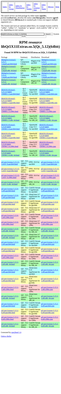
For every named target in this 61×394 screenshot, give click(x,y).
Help (57, 7)
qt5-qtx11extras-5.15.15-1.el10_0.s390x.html (10, 176)
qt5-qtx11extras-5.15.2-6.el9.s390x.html (10, 318)
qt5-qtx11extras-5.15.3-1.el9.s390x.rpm (49, 257)
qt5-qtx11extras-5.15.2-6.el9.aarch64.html (10, 305)
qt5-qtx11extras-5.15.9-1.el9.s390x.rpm (49, 216)
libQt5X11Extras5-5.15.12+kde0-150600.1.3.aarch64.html (10, 92)
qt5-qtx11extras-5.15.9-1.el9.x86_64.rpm (49, 230)
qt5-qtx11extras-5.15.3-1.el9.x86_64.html (10, 263)
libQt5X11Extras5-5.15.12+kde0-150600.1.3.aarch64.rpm (48, 92)
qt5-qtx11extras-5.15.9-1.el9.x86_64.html (10, 230)
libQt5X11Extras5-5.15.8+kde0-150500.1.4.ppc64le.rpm (48, 136)
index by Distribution (20, 7)
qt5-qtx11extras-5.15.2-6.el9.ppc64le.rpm (49, 312)
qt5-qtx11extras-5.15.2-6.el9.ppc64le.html (10, 312)
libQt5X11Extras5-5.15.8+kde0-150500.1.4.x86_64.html (10, 153)
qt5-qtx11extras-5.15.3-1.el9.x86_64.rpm (49, 263)
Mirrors (51, 7)
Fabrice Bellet (6, 336)
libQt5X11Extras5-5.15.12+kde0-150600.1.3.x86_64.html (10, 118)
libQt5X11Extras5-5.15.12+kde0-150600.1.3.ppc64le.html (10, 101)
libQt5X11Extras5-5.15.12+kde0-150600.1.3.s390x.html (9, 109)
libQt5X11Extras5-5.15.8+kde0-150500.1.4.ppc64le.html (10, 136)
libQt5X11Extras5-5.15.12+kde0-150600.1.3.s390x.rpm (47, 109)
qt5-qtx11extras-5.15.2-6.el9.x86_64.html (10, 325)
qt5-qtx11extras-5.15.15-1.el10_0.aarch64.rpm (50, 163)
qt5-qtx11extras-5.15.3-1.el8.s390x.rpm (49, 288)
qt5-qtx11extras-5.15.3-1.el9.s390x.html (10, 257)
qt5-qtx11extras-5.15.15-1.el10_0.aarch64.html (10, 163)
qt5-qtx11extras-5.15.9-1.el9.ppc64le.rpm (49, 203)
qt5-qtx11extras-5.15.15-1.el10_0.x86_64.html (10, 183)
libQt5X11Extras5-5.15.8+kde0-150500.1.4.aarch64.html (10, 127)
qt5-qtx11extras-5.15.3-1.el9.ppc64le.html (10, 250)
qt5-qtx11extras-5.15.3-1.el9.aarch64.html (10, 243)
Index (5, 7)
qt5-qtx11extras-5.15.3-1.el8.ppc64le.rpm (49, 280)
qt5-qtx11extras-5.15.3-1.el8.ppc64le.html (10, 280)
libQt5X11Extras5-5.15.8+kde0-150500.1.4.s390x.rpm (47, 144)
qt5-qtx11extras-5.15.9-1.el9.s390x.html (10, 216)
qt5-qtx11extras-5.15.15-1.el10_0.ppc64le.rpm (50, 170)
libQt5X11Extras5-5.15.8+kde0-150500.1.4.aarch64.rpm (48, 127)
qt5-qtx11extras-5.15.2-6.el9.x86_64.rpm (49, 325)
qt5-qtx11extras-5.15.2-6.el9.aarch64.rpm (49, 305)
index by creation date (37, 7)
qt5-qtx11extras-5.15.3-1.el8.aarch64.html (10, 271)
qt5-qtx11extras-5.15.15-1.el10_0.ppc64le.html (10, 170)
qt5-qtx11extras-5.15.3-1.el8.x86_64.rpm (49, 297)
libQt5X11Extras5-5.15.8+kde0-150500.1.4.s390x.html (9, 144)
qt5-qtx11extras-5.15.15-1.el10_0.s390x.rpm (50, 176)
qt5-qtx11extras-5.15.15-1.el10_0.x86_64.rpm (50, 183)
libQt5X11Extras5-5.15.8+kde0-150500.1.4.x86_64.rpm (48, 153)
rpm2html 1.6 (16, 332)
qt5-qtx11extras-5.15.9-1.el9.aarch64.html (10, 190)
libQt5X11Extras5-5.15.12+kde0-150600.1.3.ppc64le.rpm (48, 101)
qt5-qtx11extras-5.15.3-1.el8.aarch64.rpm (49, 271)
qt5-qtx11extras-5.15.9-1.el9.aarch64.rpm (49, 190)
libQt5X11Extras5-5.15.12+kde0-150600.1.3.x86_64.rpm (48, 118)
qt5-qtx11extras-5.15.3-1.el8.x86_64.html (10, 297)
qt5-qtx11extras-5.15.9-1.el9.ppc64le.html (10, 203)
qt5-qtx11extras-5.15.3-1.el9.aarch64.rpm (49, 243)
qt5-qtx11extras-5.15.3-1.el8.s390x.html (10, 288)
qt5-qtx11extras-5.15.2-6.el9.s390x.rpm (49, 318)
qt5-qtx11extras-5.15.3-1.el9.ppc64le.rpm (49, 250)
